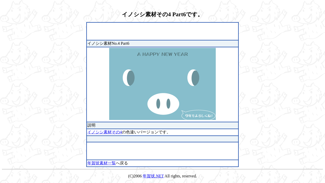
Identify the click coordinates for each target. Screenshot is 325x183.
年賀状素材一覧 (101, 163)
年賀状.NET (153, 176)
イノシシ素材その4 (104, 132)
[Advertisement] (146, 30)
